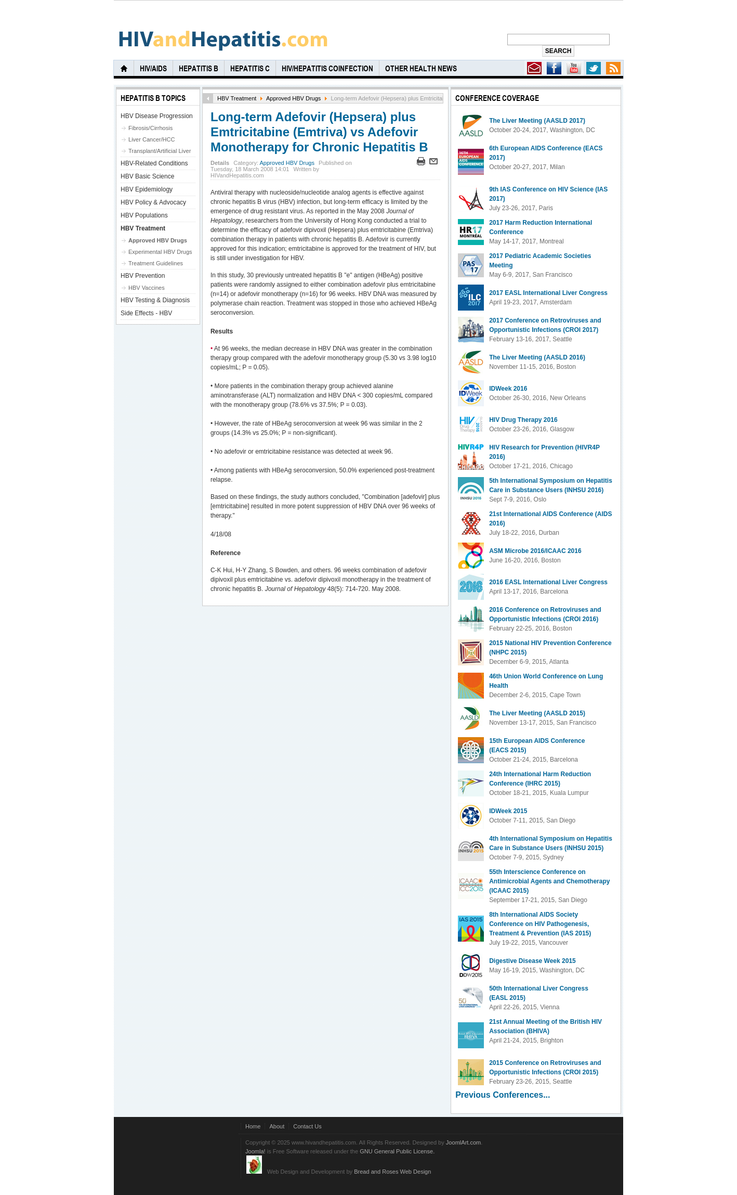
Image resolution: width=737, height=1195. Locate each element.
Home (252, 1126)
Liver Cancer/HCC (151, 139)
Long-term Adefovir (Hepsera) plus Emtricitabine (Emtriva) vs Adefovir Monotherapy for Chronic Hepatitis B (319, 132)
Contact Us (307, 1126)
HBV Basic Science (147, 176)
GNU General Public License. (397, 1151)
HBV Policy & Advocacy (153, 202)
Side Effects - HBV (146, 313)
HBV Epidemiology (147, 189)
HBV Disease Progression (157, 116)
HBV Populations (144, 215)
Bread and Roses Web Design (392, 1171)
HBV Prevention (143, 275)
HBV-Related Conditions (154, 163)
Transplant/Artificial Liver (159, 151)
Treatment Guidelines (155, 263)
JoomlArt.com (463, 1142)
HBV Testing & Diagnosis (155, 300)
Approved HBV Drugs (293, 98)
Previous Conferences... (502, 1094)
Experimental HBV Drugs (160, 252)
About (276, 1126)
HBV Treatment (236, 98)
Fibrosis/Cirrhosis (150, 128)
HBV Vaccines (146, 288)
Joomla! (255, 1151)
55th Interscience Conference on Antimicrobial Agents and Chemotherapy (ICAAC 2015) (549, 881)
